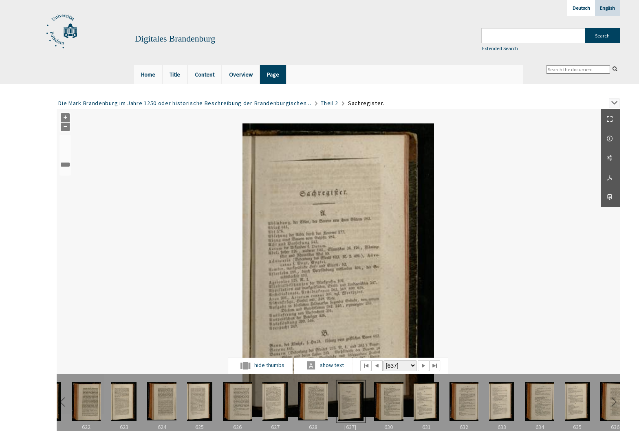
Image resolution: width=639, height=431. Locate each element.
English (607, 8)
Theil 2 (329, 103)
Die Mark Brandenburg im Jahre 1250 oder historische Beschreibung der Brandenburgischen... (184, 103)
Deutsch (581, 8)
